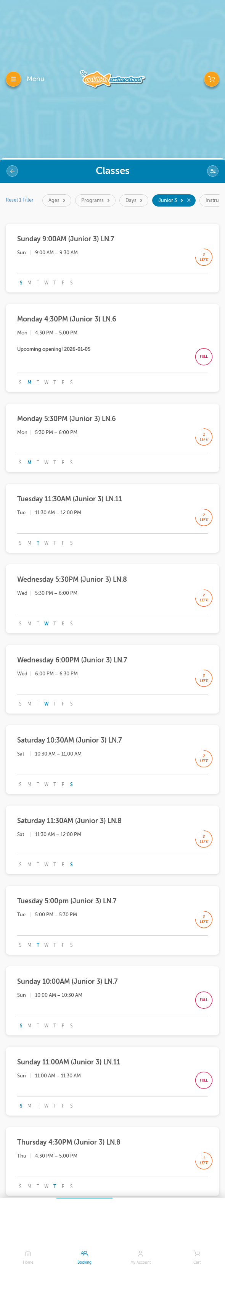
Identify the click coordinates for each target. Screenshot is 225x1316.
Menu (36, 78)
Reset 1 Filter (20, 200)
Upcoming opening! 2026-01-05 (53, 349)
